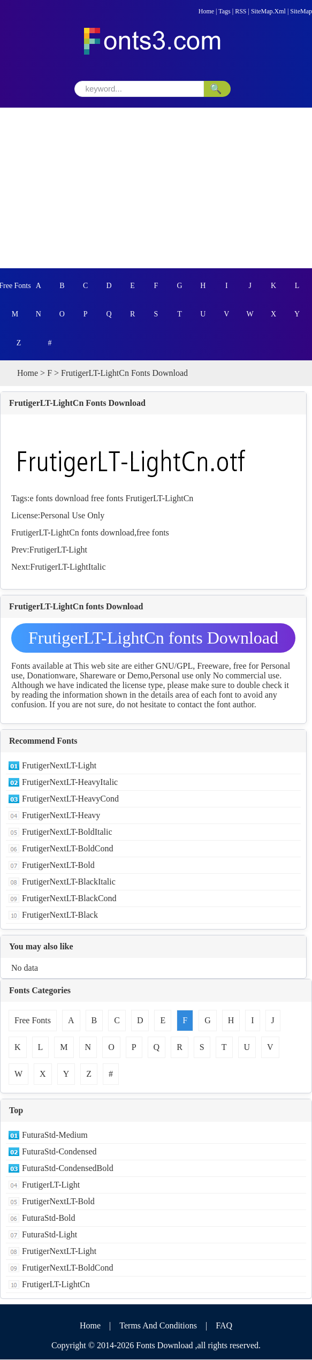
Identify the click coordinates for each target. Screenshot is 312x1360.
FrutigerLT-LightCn (160, 498)
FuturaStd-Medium (55, 1135)
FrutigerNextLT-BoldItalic (67, 832)
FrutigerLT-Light (58, 550)
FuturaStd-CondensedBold (67, 1168)
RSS (240, 11)
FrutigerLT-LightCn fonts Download (153, 638)
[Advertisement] (156, 188)
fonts (44, 498)
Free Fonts (15, 286)
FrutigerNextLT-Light (59, 765)
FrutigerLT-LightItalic (68, 567)
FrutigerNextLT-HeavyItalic (70, 782)
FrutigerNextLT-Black (60, 915)
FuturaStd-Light (49, 1235)
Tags (224, 11)
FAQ (224, 1326)
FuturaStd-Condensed (59, 1152)
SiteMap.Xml (268, 11)
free (97, 498)
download (72, 498)
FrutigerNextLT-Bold (58, 865)
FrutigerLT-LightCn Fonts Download (77, 403)
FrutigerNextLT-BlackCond (69, 898)
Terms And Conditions (158, 1326)
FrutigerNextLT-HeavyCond (70, 799)
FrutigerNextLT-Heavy (61, 815)
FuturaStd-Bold (48, 1218)
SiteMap (301, 11)
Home (206, 11)
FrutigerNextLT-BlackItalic (69, 882)
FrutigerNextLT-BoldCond (67, 848)
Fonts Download (164, 1345)
